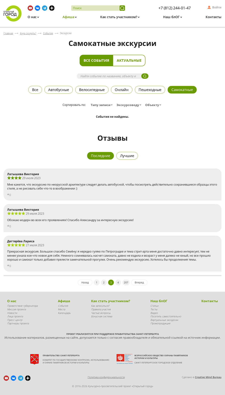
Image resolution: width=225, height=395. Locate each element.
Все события (96, 60)
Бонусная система (101, 316)
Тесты (153, 309)
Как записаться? (100, 305)
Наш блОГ (172, 17)
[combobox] (102, 104)
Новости (12, 313)
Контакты (213, 17)
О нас (32, 17)
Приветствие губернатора (22, 305)
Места (61, 309)
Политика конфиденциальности (106, 377)
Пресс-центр (14, 320)
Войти (216, 7)
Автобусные (58, 89)
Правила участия (101, 309)
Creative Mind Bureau (208, 377)
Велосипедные (92, 89)
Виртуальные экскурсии (164, 320)
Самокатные (182, 89)
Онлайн (122, 89)
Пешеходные (150, 89)
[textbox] (102, 104)
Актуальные (129, 60)
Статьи (154, 305)
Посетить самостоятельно (165, 316)
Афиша (69, 17)
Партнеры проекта (18, 323)
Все (35, 89)
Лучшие (127, 155)
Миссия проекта (16, 309)
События (63, 305)
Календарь (64, 313)
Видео (154, 313)
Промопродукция (160, 323)
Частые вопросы (100, 313)
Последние (100, 155)
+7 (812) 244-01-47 (174, 7)
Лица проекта (15, 316)
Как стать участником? (119, 17)
